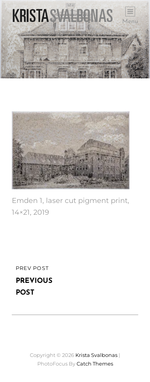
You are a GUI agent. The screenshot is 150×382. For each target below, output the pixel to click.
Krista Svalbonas (96, 355)
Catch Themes (95, 363)
